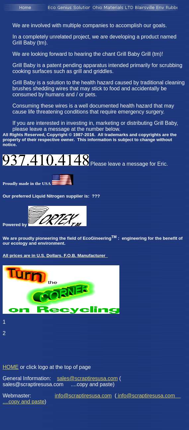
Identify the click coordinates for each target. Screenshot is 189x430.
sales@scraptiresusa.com (87, 378)
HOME (11, 367)
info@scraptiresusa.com (83, 395)
